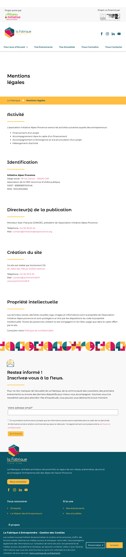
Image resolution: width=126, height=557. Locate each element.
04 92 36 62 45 (27, 228)
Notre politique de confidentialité (44, 553)
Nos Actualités (67, 47)
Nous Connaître (90, 47)
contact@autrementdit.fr (26, 277)
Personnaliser (94, 545)
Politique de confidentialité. (39, 330)
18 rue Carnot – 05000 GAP (35, 178)
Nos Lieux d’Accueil (16, 47)
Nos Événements (43, 47)
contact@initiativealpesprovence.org (32, 231)
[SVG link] (21, 32)
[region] (63, 543)
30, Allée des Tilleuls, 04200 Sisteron (26, 269)
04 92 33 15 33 (27, 274)
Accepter (114, 545)
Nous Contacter (113, 47)
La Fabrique (13, 100)
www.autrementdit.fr (18, 281)
